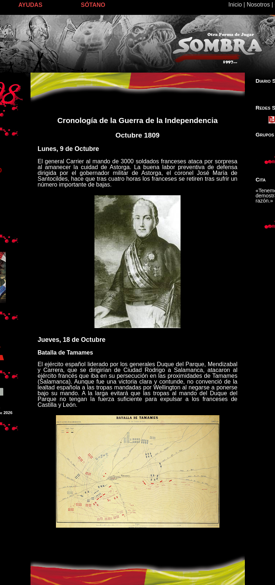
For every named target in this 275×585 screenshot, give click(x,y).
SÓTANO (93, 5)
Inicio (235, 4)
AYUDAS (31, 5)
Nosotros (258, 4)
